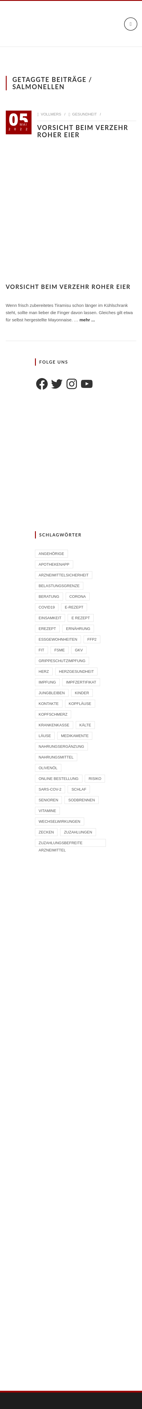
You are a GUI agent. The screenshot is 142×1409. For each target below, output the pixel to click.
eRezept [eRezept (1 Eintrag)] (47, 628)
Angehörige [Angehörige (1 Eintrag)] (51, 553)
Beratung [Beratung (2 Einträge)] (49, 596)
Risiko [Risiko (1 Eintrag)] (94, 778)
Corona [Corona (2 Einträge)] (77, 596)
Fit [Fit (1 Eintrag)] (42, 650)
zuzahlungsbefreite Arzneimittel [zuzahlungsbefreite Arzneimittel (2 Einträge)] (61, 844)
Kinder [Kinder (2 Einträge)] (82, 693)
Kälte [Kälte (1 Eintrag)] (85, 725)
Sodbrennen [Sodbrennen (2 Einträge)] (81, 800)
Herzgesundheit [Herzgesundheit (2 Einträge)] (76, 671)
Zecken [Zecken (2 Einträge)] (46, 832)
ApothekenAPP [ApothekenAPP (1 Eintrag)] (54, 564)
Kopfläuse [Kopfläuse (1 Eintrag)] (80, 703)
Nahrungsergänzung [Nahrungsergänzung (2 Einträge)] (61, 746)
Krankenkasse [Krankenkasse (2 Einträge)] (54, 725)
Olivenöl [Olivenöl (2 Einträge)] (48, 768)
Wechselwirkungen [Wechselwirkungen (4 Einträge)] (59, 821)
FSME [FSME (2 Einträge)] (59, 650)
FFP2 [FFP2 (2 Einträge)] (92, 639)
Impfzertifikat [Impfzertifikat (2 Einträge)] (81, 682)
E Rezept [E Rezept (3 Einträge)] (80, 618)
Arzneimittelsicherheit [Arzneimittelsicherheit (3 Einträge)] (64, 575)
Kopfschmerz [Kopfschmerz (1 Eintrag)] (53, 714)
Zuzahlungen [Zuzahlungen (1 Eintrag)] (78, 832)
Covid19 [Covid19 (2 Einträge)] (47, 607)
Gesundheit (84, 114)
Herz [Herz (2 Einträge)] (44, 671)
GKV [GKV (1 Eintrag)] (79, 650)
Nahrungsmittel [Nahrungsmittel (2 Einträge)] (56, 757)
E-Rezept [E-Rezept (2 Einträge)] (74, 607)
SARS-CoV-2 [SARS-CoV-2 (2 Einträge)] (50, 789)
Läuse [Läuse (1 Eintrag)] (45, 736)
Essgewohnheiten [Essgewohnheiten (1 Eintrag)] (58, 639)
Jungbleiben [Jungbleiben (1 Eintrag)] (52, 693)
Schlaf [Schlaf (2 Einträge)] (78, 789)
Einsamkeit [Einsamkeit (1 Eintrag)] (50, 618)
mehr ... (87, 319)
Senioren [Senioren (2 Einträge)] (48, 800)
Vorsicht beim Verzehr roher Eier (82, 131)
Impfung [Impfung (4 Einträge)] (47, 682)
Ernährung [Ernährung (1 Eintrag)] (78, 628)
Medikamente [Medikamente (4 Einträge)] (74, 736)
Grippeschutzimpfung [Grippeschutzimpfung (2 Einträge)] (62, 661)
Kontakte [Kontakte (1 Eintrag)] (49, 703)
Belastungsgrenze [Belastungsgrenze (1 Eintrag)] (59, 586)
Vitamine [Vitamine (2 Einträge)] (47, 811)
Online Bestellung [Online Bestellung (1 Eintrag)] (59, 778)
